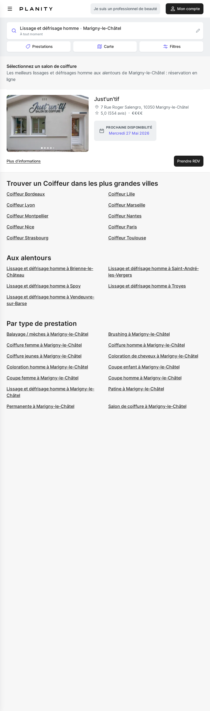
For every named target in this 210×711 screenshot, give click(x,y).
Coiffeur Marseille (126, 205)
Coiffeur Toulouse (127, 237)
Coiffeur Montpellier (27, 216)
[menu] (10, 8)
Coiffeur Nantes (125, 216)
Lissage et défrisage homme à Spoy (44, 286)
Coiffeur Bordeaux (26, 194)
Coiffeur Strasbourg (27, 237)
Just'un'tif (106, 99)
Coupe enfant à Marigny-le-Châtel (144, 367)
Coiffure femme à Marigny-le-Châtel (44, 345)
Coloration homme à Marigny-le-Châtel (47, 367)
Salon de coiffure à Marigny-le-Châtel (147, 406)
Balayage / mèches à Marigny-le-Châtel (47, 334)
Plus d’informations (24, 161)
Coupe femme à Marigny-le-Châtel (42, 378)
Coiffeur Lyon (21, 205)
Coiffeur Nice (20, 227)
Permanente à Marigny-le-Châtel (40, 406)
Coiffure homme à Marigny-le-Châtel (146, 345)
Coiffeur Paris (122, 227)
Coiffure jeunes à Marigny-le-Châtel (44, 356)
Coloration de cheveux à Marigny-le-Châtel (153, 356)
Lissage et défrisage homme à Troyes (147, 286)
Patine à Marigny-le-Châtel (136, 388)
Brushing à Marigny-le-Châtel (139, 334)
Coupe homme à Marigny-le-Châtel (145, 378)
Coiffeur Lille (121, 194)
